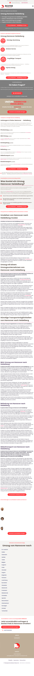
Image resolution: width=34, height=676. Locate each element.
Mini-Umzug (23, 385)
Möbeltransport (4, 159)
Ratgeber (10, 660)
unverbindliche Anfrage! (27, 173)
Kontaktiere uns (28, 259)
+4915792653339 (24, 2)
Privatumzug (28, 132)
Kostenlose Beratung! (17, 82)
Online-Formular (9, 191)
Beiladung (23, 411)
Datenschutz (22, 660)
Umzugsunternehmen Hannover (11, 662)
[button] (33, 6)
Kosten (2, 425)
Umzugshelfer (28, 295)
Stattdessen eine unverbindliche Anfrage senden (17, 96)
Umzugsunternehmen (24, 279)
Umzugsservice (21, 224)
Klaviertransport (17, 164)
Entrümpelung (3, 146)
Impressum (16, 660)
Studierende (7, 138)
